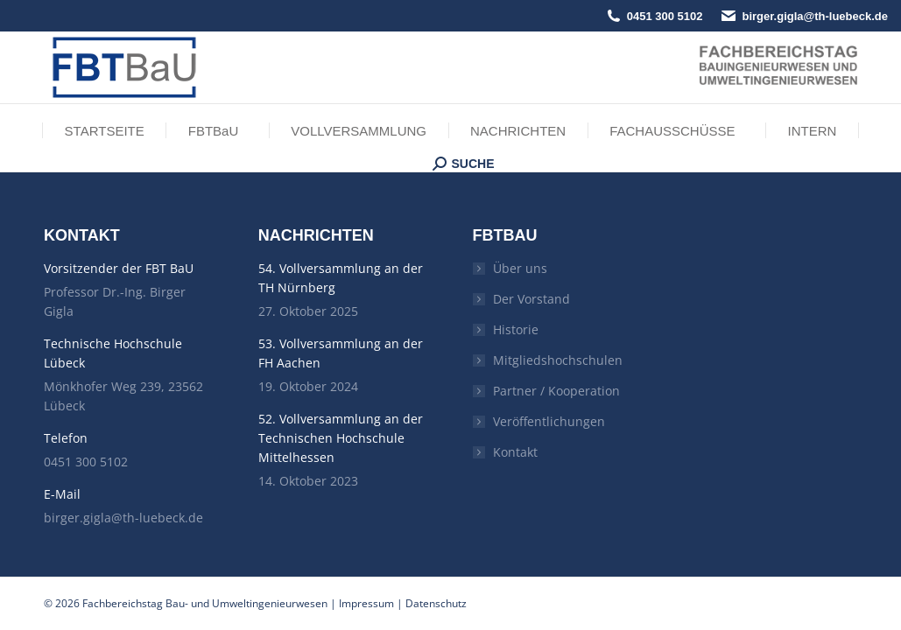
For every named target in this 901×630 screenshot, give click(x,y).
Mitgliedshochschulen (558, 360)
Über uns (520, 268)
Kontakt (515, 452)
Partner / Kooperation (556, 390)
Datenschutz (436, 603)
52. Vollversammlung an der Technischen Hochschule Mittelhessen (340, 438)
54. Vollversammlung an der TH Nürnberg (340, 278)
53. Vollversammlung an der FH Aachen (340, 353)
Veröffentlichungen (549, 421)
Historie (515, 329)
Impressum (366, 603)
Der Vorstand (531, 298)
